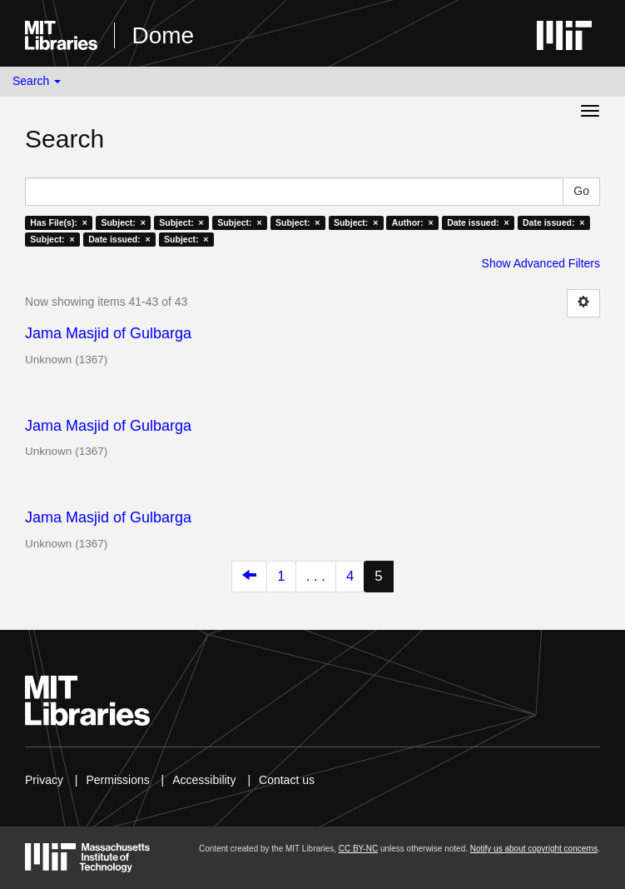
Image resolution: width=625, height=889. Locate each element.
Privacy (44, 780)
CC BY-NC (358, 848)
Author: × (413, 222)
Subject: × (123, 222)
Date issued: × (477, 222)
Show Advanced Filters (541, 263)
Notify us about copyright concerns (534, 848)
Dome (162, 35)
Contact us (287, 780)
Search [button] (36, 80)
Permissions (117, 780)
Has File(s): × (58, 222)
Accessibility (204, 780)
